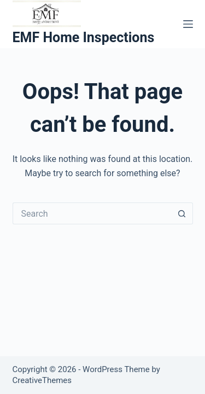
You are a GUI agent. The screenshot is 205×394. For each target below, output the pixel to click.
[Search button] (182, 213)
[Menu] (188, 24)
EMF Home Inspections (84, 37)
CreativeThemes (42, 380)
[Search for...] (92, 213)
